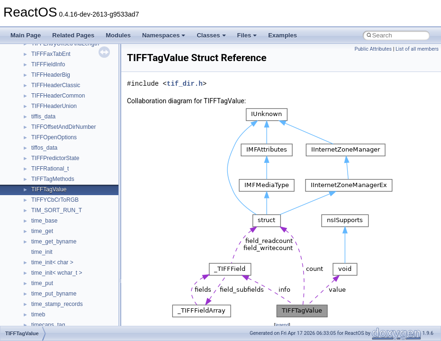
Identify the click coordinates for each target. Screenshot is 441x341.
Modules (118, 35)
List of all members (417, 49)
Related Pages (73, 35)
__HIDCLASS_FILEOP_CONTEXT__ (78, 45)
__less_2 (42, 97)
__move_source (51, 211)
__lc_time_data (50, 86)
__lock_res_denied (55, 107)
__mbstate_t (47, 159)
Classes (211, 35)
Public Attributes (373, 49)
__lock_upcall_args (55, 128)
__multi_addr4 (49, 284)
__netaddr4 (45, 305)
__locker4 (43, 138)
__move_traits (49, 222)
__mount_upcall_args (58, 201)
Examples (282, 35)
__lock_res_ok (49, 118)
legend (282, 324)
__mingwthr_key (51, 191)
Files (247, 35)
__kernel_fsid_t (50, 76)
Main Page (25, 35)
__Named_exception (57, 295)
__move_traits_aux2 (56, 243)
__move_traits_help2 (57, 274)
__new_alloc (47, 316)
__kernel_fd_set (51, 66)
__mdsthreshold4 (53, 170)
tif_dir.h (185, 83)
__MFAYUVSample (55, 180)
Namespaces (164, 35)
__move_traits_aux (55, 232)
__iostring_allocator (56, 55)
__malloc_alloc (50, 149)
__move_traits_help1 (57, 263)
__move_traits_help (56, 253)
